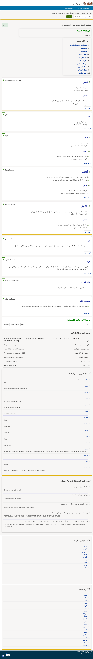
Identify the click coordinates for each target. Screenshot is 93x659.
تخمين (85, 449)
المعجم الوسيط (82, 54)
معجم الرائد (83, 51)
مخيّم (85, 430)
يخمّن (85, 442)
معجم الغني (83, 48)
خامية (85, 461)
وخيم (85, 411)
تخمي (85, 392)
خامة (85, 379)
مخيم (85, 405)
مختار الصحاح (83, 60)
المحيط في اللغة (82, 57)
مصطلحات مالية (82, 70)
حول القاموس (68, 8)
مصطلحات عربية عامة (80, 67)
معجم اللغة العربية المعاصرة (78, 45)
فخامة (85, 417)
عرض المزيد (87, 108)
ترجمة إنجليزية (83, 73)
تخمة (86, 386)
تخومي (85, 455)
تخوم (86, 398)
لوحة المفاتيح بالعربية (83, 8)
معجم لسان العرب (81, 64)
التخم (85, 436)
